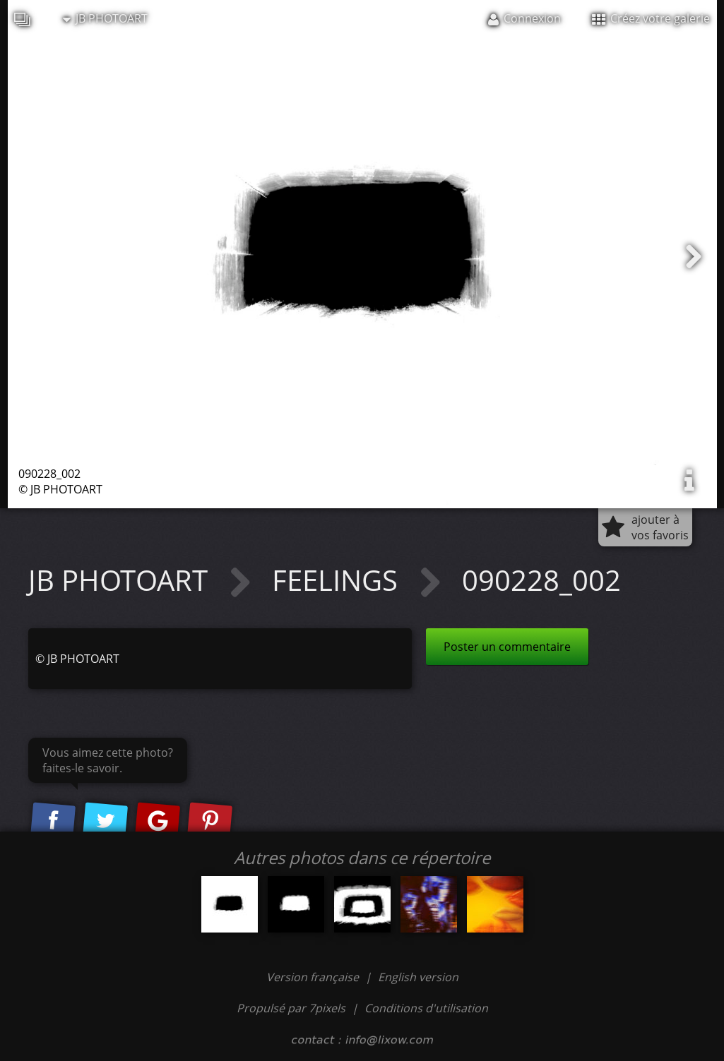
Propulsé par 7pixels (291, 1008)
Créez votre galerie (651, 18)
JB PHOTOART (105, 18)
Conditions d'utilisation (426, 1008)
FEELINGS (338, 580)
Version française (314, 977)
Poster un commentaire (507, 646)
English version (418, 977)
